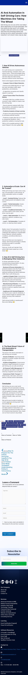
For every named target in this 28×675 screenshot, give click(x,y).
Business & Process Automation (13, 424)
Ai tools (3, 423)
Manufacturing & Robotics (11, 426)
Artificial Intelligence (14, 55)
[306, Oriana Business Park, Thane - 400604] (1, 647)
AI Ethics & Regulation (19, 421)
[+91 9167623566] (1, 657)
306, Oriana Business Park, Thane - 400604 (13, 649)
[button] (6, 434)
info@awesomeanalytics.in (8, 654)
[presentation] (13, 528)
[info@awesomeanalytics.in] (1, 652)
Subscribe (14, 563)
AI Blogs (11, 421)
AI (6, 421)
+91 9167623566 (5, 659)
